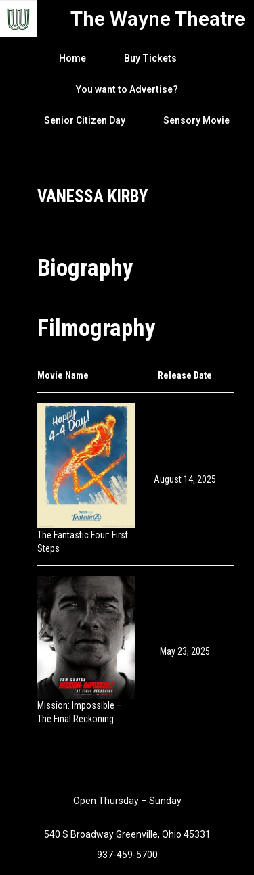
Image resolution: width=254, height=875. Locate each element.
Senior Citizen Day (84, 120)
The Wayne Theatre (157, 18)
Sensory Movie (196, 120)
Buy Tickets (150, 58)
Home (72, 58)
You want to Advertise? (127, 89)
